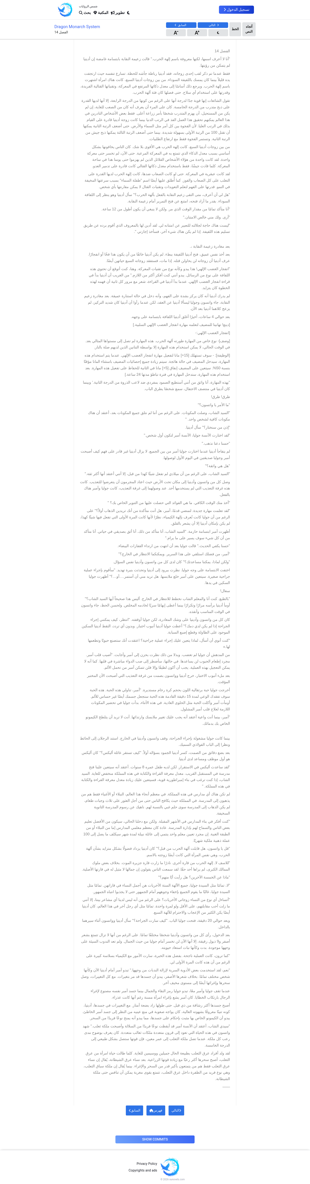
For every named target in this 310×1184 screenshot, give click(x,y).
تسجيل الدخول (236, 9)
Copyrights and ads (143, 1170)
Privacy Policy (147, 1164)
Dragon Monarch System (77, 26)
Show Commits (155, 1139)
